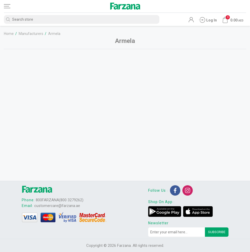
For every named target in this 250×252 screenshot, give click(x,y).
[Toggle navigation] (11, 6)
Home (9, 34)
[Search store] (81, 19)
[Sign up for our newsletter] (176, 232)
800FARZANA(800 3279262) (59, 200)
